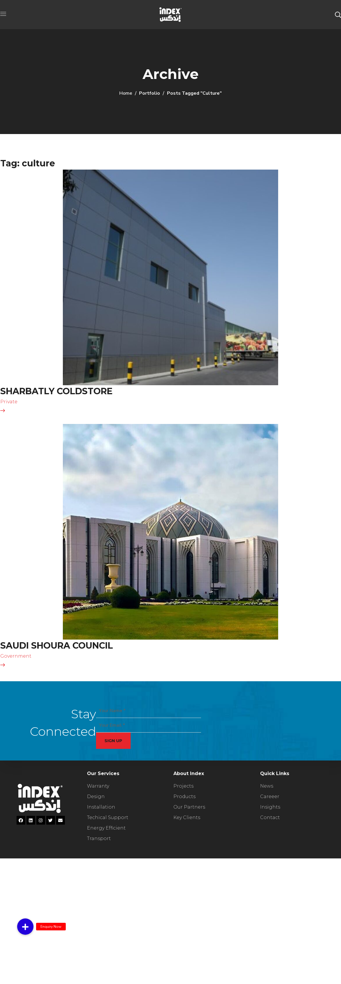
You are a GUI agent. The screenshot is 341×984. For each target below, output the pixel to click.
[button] (338, 14)
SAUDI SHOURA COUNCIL (56, 645)
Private (8, 401)
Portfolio (149, 93)
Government (15, 656)
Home (125, 93)
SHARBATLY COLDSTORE (56, 391)
